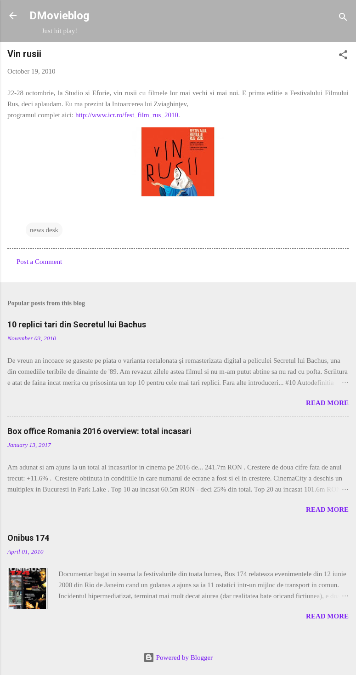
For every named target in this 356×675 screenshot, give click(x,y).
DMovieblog (59, 15)
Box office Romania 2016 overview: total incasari (99, 431)
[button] (343, 56)
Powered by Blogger (178, 657)
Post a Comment (39, 261)
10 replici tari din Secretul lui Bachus (76, 324)
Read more (327, 402)
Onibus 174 (28, 538)
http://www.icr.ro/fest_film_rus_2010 (126, 115)
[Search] (343, 19)
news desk (44, 230)
